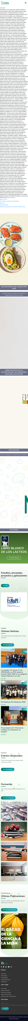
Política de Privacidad (6, 992)
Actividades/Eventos (5, 979)
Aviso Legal (3, 988)
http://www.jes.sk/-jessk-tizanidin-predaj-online (12, 206)
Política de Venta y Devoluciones (8, 996)
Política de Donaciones (6, 994)
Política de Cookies (5, 990)
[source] (2, 203)
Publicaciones (4, 981)
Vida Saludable (4, 977)
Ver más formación (8, 798)
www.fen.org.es (4, 205)
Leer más (3, 678)
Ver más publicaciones (9, 910)
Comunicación (4, 975)
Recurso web (3, 199)
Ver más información (14, 557)
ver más (5, 585)
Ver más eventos (7, 769)
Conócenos (3, 973)
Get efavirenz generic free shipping (9, 201)
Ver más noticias (7, 645)
